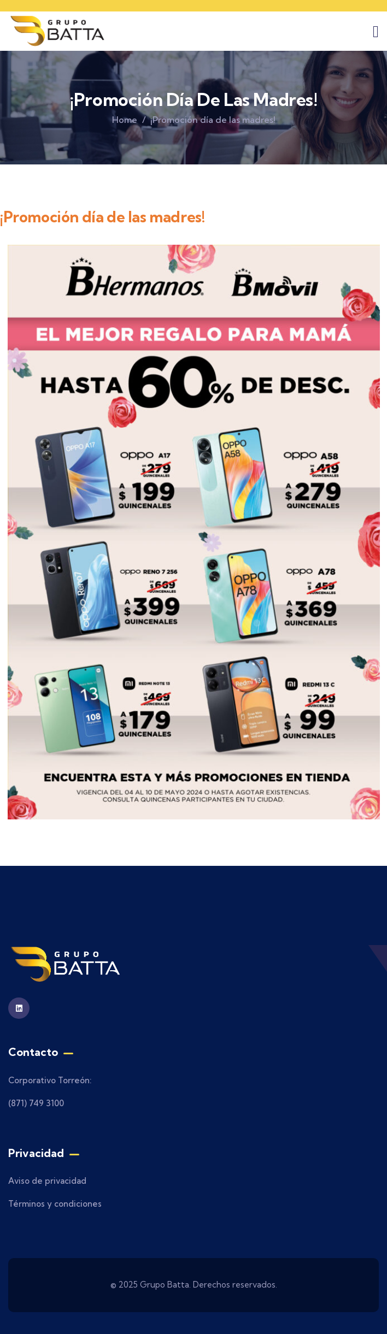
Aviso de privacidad (47, 1181)
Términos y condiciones (55, 1204)
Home (124, 119)
